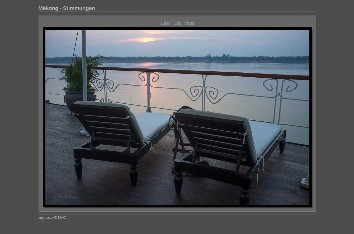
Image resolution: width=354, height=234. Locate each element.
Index (177, 23)
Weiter (189, 23)
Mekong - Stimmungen (67, 8)
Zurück (165, 23)
